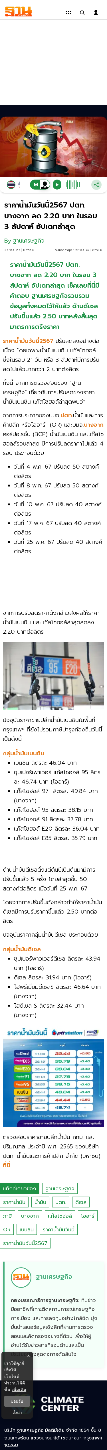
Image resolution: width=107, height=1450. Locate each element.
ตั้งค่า (17, 1412)
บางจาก (30, 1216)
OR (7, 1230)
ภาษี (7, 1216)
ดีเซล (80, 1202)
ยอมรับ (17, 1401)
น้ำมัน (40, 1202)
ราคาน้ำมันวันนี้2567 (25, 1243)
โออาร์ (87, 1216)
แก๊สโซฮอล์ (60, 1216)
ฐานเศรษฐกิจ (59, 1189)
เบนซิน (27, 1230)
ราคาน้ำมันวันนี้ (58, 1230)
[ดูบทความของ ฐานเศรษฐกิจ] (54, 1315)
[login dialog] (96, 12)
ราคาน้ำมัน (14, 1202)
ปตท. (60, 1202)
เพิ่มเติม (19, 1389)
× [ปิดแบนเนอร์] (28, 1355)
